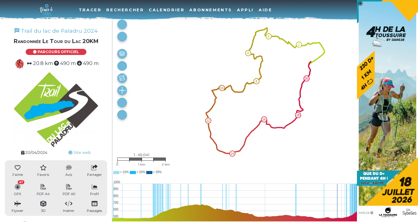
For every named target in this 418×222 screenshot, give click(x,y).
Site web (79, 152)
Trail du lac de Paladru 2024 (56, 30)
